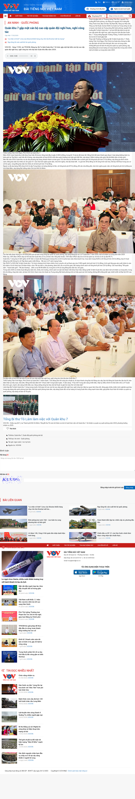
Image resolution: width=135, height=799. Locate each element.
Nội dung (4, 455)
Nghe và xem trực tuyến (120, 9)
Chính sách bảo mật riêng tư (77, 771)
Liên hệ (115, 2)
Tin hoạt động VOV (49, 16)
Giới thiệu (19, 16)
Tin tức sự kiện (32, 16)
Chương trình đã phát (95, 9)
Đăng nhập (126, 2)
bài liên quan (12, 500)
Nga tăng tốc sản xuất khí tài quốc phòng (22, 42)
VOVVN (38, 512)
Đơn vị (106, 2)
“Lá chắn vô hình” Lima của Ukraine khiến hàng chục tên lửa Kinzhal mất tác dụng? (36, 39)
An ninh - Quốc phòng (23, 22)
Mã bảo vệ (4, 474)
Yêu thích (13, 429)
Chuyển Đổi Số (65, 16)
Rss (98, 2)
